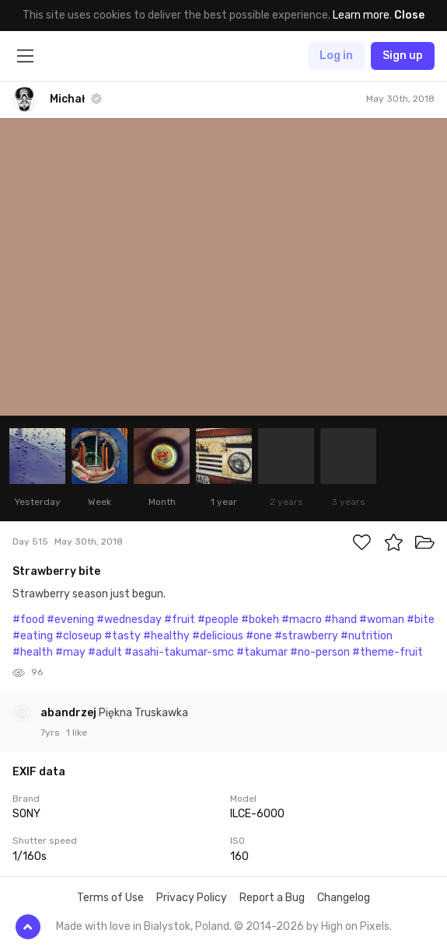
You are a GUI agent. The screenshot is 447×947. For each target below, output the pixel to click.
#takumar (262, 652)
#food (28, 619)
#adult (105, 652)
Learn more (361, 15)
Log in (336, 55)
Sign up (402, 55)
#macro (301, 619)
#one (259, 635)
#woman (381, 619)
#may (70, 652)
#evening (70, 619)
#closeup (78, 635)
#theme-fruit (387, 652)
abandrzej (69, 712)
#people (218, 619)
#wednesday (129, 619)
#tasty (122, 635)
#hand (340, 619)
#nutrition (366, 635)
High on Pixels (355, 926)
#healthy (166, 635)
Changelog (343, 897)
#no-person (320, 652)
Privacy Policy (191, 897)
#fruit (179, 619)
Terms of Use (110, 897)
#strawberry (306, 635)
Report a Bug (272, 897)
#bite (421, 619)
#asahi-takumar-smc (179, 652)
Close (409, 15)
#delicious (217, 635)
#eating (32, 635)
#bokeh (260, 619)
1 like (76, 732)
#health (32, 652)
